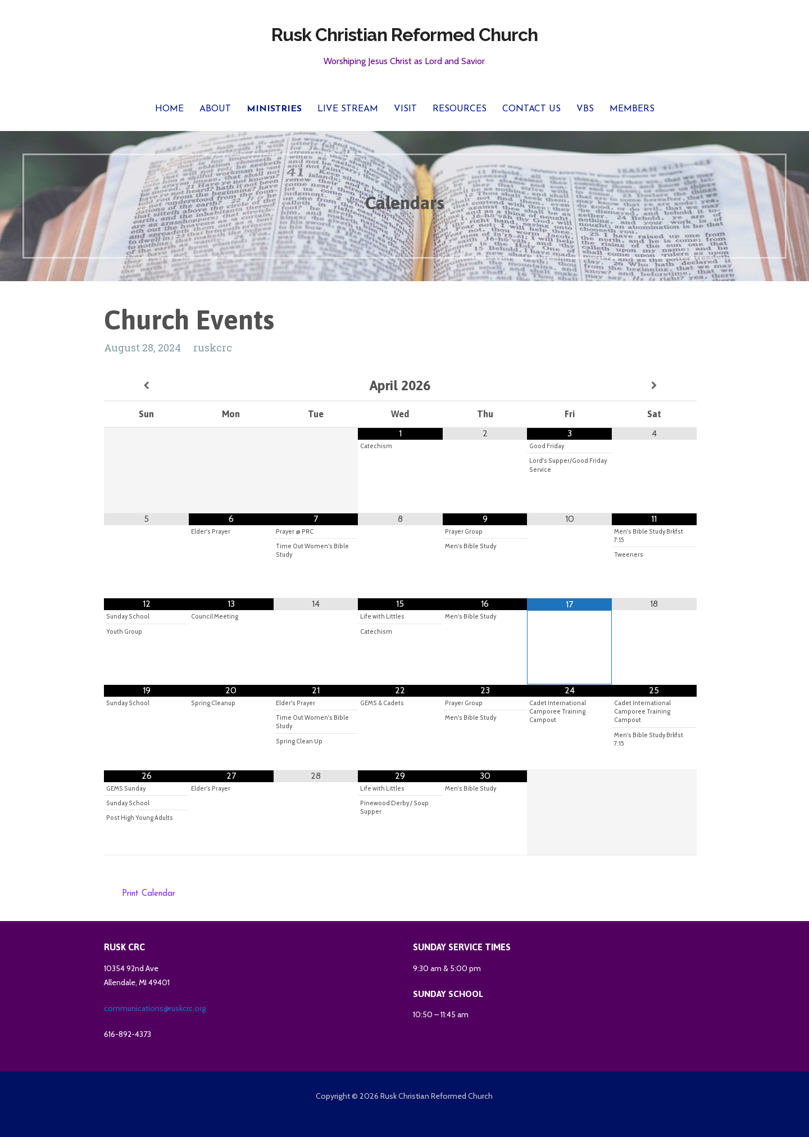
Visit (405, 109)
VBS (585, 109)
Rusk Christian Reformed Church (404, 34)
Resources (460, 109)
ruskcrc (212, 347)
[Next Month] (654, 386)
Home (169, 109)
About (215, 109)
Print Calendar (148, 894)
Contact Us (531, 109)
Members (632, 109)
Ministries (274, 109)
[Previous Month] (146, 386)
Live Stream (347, 109)
